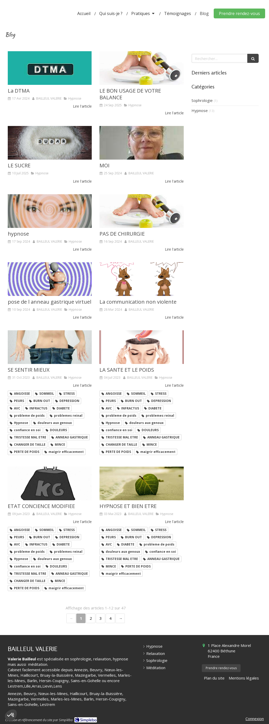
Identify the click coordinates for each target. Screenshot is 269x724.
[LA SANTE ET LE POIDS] (141, 347)
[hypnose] (50, 211)
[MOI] (141, 143)
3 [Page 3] (100, 618)
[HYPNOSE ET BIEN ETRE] (141, 483)
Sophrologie (202, 100)
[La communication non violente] (141, 279)
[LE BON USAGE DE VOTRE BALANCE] (141, 68)
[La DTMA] (50, 68)
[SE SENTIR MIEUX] (50, 347)
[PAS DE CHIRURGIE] (141, 211)
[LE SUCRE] (50, 143)
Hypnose (199, 110)
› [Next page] (120, 618)
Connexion (254, 718)
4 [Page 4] (110, 618)
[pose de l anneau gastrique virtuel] (50, 279)
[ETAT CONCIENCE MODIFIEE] (50, 483)
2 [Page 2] (91, 618)
